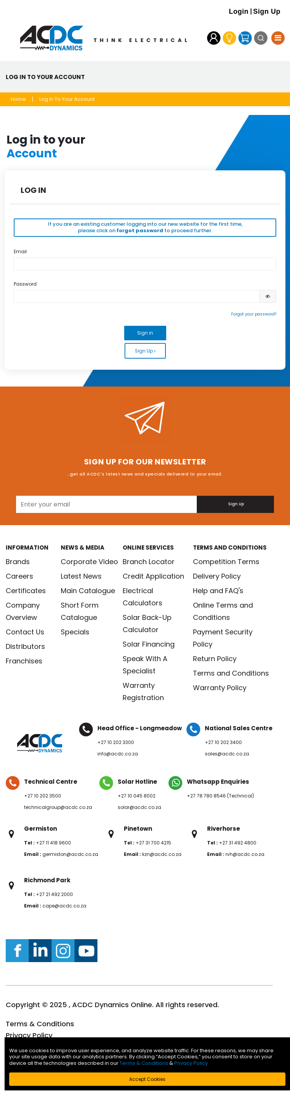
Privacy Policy (29, 1035)
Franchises (24, 661)
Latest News (81, 576)
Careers (19, 576)
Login (238, 11)
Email (20, 251)
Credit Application (153, 576)
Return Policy (215, 658)
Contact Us (25, 632)
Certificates (26, 590)
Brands (18, 561)
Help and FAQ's (218, 590)
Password (25, 284)
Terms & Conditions (40, 1024)
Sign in (145, 333)
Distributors (25, 646)
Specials (75, 632)
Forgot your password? (253, 314)
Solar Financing (149, 644)
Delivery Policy (217, 576)
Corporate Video (89, 561)
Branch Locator (149, 561)
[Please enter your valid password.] (137, 296)
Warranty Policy (219, 687)
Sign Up (267, 11)
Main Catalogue (88, 590)
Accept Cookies (147, 1079)
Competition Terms (226, 561)
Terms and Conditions (231, 673)
